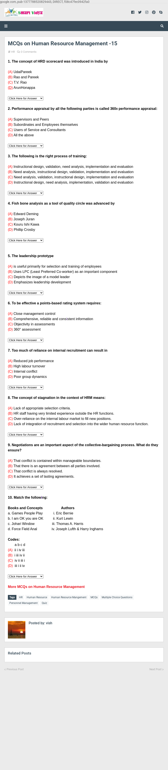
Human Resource (37, 597)
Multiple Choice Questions (117, 597)
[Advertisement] (84, 717)
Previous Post (15, 667)
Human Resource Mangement (68, 597)
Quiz (44, 602)
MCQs (94, 597)
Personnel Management (23, 602)
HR (13, 51)
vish (48, 621)
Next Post (155, 667)
